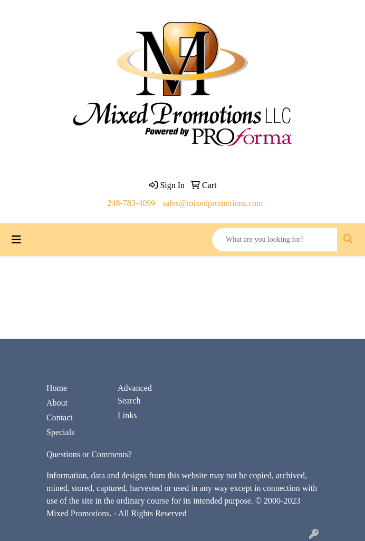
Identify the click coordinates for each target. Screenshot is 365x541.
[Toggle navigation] (16, 239)
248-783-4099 (132, 203)
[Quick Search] (275, 240)
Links (127, 415)
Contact (59, 417)
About (57, 402)
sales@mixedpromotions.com (212, 203)
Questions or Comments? (89, 454)
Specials (60, 432)
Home (56, 387)
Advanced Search (135, 394)
